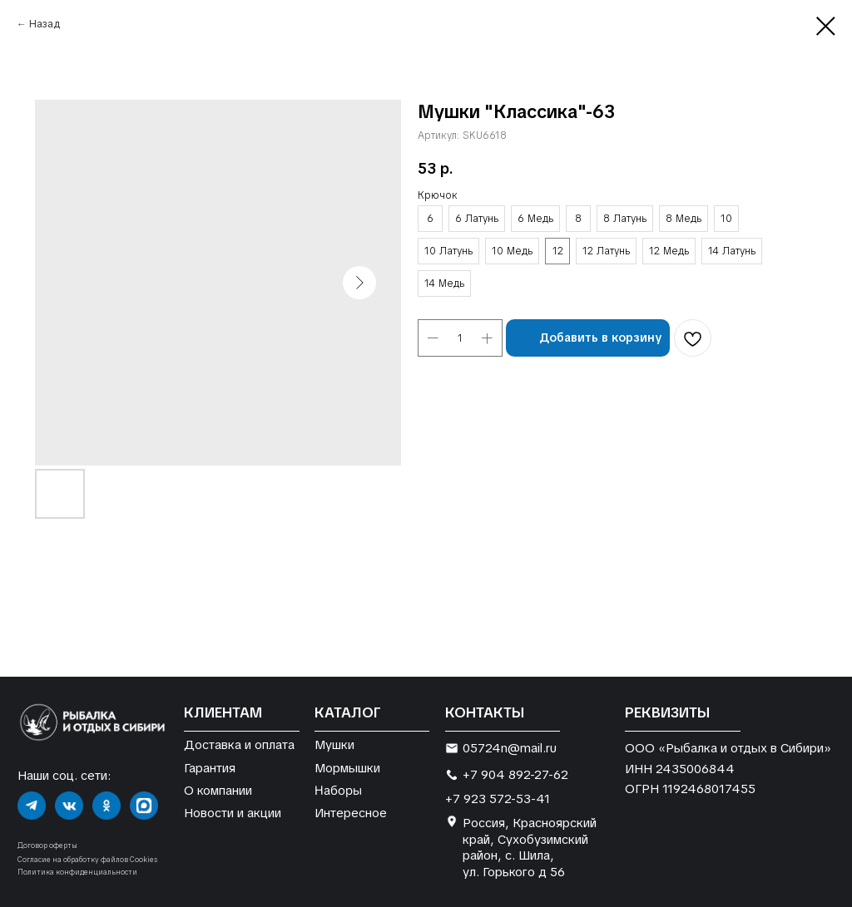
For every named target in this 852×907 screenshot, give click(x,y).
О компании (218, 790)
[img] (31, 805)
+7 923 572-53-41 (497, 798)
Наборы (338, 789)
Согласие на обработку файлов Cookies (87, 860)
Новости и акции (232, 813)
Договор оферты (47, 845)
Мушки (334, 744)
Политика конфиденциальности (77, 872)
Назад (44, 24)
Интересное (351, 813)
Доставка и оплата (239, 744)
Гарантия (209, 768)
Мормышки (347, 768)
